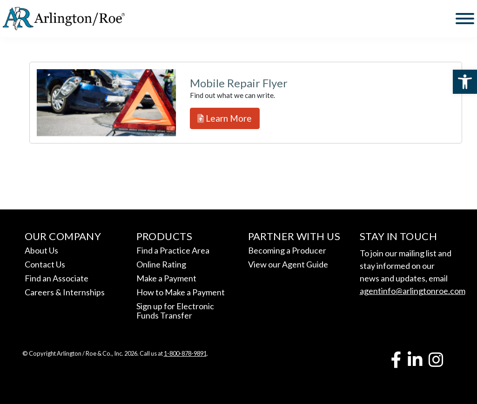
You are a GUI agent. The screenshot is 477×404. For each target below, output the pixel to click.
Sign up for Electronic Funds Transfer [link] (175, 310)
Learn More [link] (224, 118)
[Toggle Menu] (465, 18)
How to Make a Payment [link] (180, 292)
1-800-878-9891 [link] (185, 353)
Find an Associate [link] (56, 278)
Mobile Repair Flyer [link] (239, 83)
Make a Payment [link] (166, 278)
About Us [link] (41, 250)
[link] (465, 82)
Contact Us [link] (45, 264)
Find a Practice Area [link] (172, 250)
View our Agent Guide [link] (288, 264)
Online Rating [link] (161, 264)
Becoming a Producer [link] (287, 250)
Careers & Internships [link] (65, 292)
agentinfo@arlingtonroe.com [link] (412, 291)
